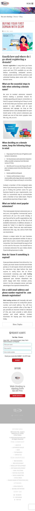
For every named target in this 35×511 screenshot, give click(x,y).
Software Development (17, 468)
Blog (17, 450)
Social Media (17, 478)
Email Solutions (17, 470)
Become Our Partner (17, 489)
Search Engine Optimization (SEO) (17, 480)
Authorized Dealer (17, 447)
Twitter (17, 500)
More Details (17, 395)
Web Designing (17, 461)
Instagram (17, 497)
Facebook (17, 495)
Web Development (17, 463)
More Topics (17, 324)
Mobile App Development (17, 465)
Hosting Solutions (17, 473)
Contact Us (17, 455)
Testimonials (17, 452)
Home (16, 17)
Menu (30, 3)
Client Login (17, 415)
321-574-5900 (17, 419)
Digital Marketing (17, 475)
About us (17, 445)
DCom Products (17, 486)
